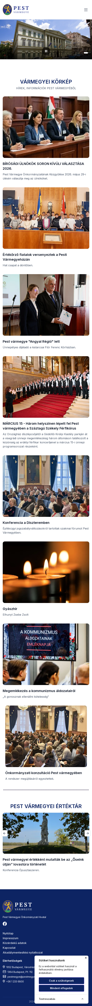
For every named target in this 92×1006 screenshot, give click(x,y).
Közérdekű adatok (15, 943)
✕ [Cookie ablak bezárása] (86, 958)
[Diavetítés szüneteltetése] (46, 51)
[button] (76, 52)
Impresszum (10, 938)
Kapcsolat (9, 947)
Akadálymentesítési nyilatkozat (23, 952)
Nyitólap (8, 933)
